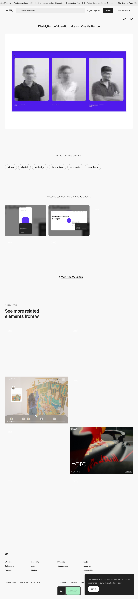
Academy (35, 562)
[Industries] (36, 450)
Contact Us (88, 570)
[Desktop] (69, 220)
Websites (8, 562)
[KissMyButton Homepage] (112, 220)
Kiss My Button (90, 26)
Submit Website (123, 10)
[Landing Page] (101, 400)
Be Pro (108, 10)
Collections (9, 566)
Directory (61, 562)
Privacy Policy (36, 582)
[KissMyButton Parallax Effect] (69, 253)
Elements (8, 570)
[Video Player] (101, 349)
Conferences (62, 566)
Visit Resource (73, 591)
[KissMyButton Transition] (25, 253)
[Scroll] (36, 501)
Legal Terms (23, 582)
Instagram (74, 582)
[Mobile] (25, 220)
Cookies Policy (10, 582)
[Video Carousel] (101, 501)
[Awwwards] (11, 11)
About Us (87, 566)
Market (34, 570)
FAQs (86, 562)
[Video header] (36, 349)
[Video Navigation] (36, 400)
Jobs (33, 566)
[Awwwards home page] (61, 591)
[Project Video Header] (101, 450)
